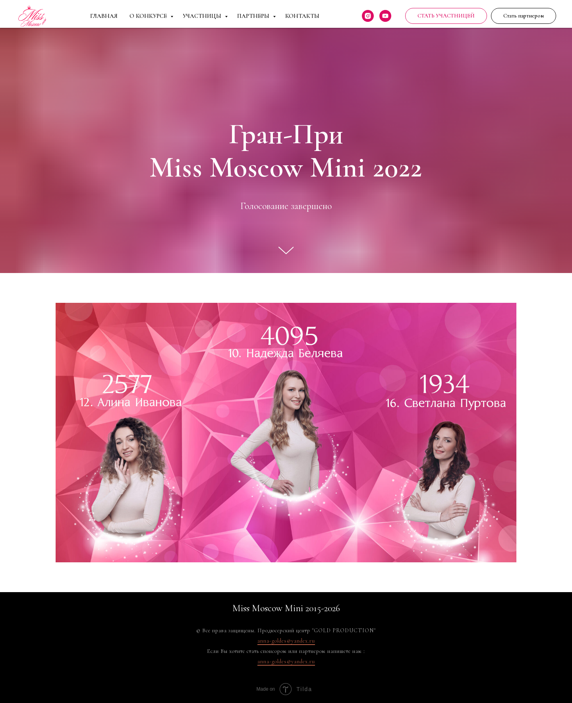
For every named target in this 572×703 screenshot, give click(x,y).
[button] (523, 16)
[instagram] (368, 16)
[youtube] (385, 16)
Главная (104, 15)
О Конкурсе (148, 15)
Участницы (203, 15)
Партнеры (254, 15)
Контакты (302, 15)
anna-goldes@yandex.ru (286, 640)
